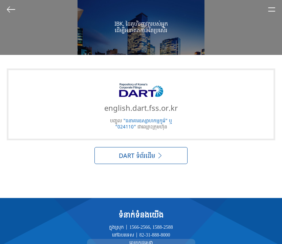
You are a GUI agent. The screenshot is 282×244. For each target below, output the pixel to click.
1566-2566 (139, 227)
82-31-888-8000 (154, 235)
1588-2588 (162, 227)
